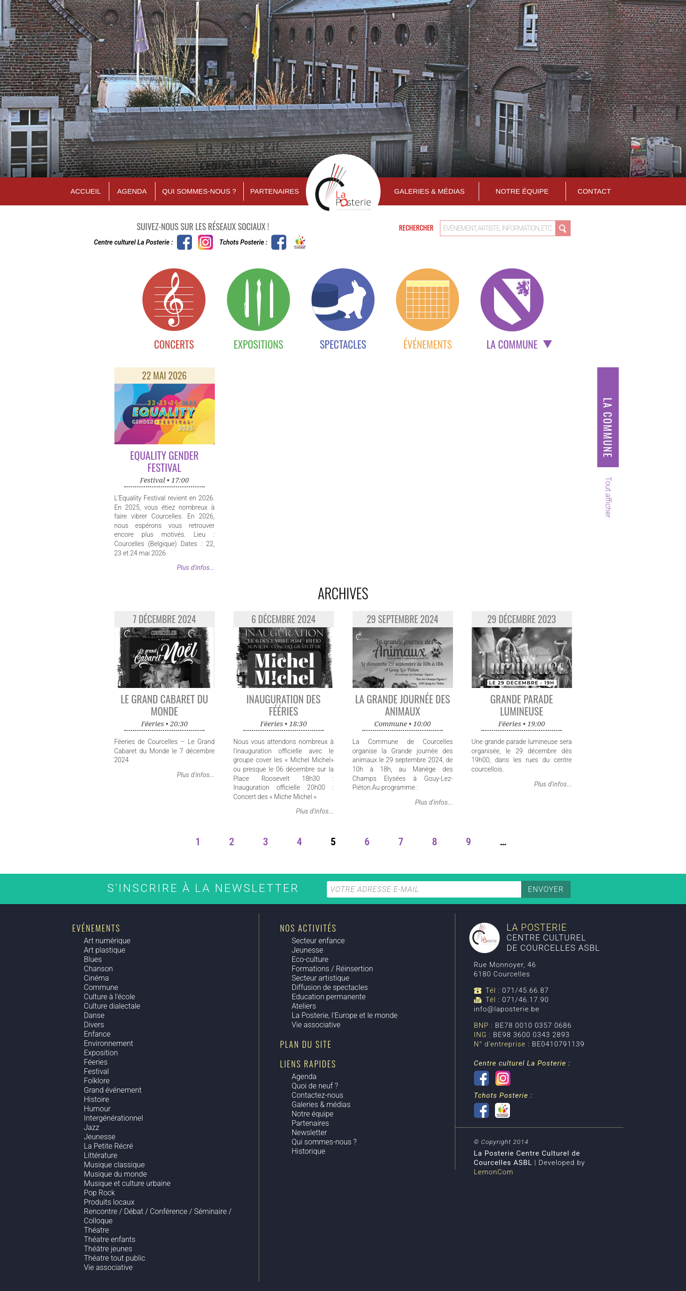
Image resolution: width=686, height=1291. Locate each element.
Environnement (109, 1043)
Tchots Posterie (289, 242)
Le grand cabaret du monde (164, 704)
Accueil (86, 191)
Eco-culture (310, 959)
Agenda (132, 191)
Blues (93, 959)
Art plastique (105, 950)
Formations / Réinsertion (332, 968)
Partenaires (274, 191)
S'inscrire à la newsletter (205, 888)
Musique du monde (115, 1174)
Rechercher (417, 227)
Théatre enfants (110, 1239)
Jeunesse (99, 1136)
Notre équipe (521, 191)
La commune (512, 344)
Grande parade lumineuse (521, 704)
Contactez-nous (318, 1095)
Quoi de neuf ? (315, 1085)
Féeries (96, 1062)
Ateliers (304, 1006)
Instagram (205, 242)
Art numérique (107, 940)
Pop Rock (99, 1192)
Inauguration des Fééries (284, 704)
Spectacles (343, 344)
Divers (94, 1024)
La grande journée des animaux (402, 704)
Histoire (96, 1099)
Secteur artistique (320, 978)
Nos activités (308, 928)
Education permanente (329, 996)
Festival (96, 1071)
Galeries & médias (321, 1104)
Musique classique (114, 1164)
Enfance (97, 1034)
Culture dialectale (112, 1006)
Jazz (91, 1127)
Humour (97, 1108)
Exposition (101, 1052)
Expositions (258, 344)
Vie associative (108, 1267)
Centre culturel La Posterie (184, 242)
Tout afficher (608, 497)
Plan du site (306, 1044)
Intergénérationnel (113, 1118)
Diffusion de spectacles (330, 987)
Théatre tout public (114, 1258)
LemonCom (494, 1172)
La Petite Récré (108, 1146)
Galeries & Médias (429, 191)
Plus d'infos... (196, 567)
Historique (308, 1151)
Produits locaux (109, 1202)
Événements (427, 344)
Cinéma (96, 978)
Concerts (174, 344)
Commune (101, 987)
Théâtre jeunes (108, 1248)
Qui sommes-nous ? (199, 191)
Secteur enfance (318, 940)
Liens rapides (308, 1064)
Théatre (96, 1230)
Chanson (98, 968)
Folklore (97, 1080)
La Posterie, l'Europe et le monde (345, 1015)
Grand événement (113, 1090)
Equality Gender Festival (164, 461)
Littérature (101, 1155)
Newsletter (309, 1132)
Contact (594, 191)
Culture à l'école (109, 996)
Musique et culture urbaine (127, 1183)
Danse (94, 1015)
